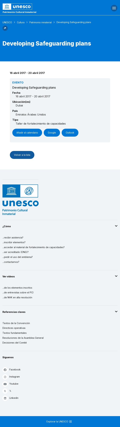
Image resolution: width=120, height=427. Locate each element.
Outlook (70, 132)
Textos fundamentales (14, 332)
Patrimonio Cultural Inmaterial (19, 12)
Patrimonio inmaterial (40, 22)
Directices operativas (13, 328)
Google (52, 132)
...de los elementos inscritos (17, 287)
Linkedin (10, 398)
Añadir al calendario (27, 132)
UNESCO (7, 22)
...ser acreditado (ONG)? (15, 252)
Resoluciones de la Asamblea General (23, 337)
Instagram (11, 376)
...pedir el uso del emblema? (17, 257)
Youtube (10, 383)
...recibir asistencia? (12, 237)
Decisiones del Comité (14, 342)
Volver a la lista (22, 154)
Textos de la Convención (16, 323)
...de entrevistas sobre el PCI (17, 292)
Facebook (11, 369)
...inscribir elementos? (13, 242)
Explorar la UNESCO (59, 421)
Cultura (20, 22)
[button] (5, 30)
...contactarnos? (10, 262)
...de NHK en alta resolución (17, 297)
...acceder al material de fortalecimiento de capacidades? (33, 247)
